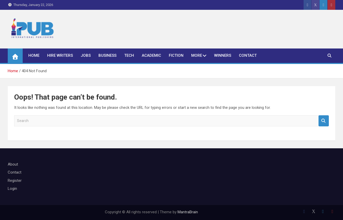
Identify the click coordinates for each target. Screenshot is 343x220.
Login (12, 188)
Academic (151, 55)
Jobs (86, 55)
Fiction (176, 55)
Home (33, 55)
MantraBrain (188, 212)
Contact (248, 55)
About (13, 164)
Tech (129, 55)
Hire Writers (60, 55)
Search (324, 120)
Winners (222, 55)
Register (15, 180)
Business (107, 55)
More (196, 55)
